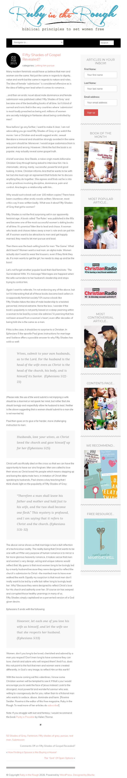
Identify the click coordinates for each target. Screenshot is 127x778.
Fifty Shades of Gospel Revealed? (41, 57)
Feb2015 (13, 62)
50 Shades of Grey (16, 735)
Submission (18, 739)
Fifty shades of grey (49, 735)
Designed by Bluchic (84, 774)
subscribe (53, 705)
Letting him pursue (44, 65)
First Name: (90, 69)
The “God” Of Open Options (58, 758)
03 (13, 57)
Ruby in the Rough (29, 774)
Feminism (32, 735)
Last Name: (90, 83)
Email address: (92, 96)
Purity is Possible (25, 717)
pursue (64, 735)
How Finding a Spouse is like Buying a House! (32, 752)
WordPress (66, 774)
